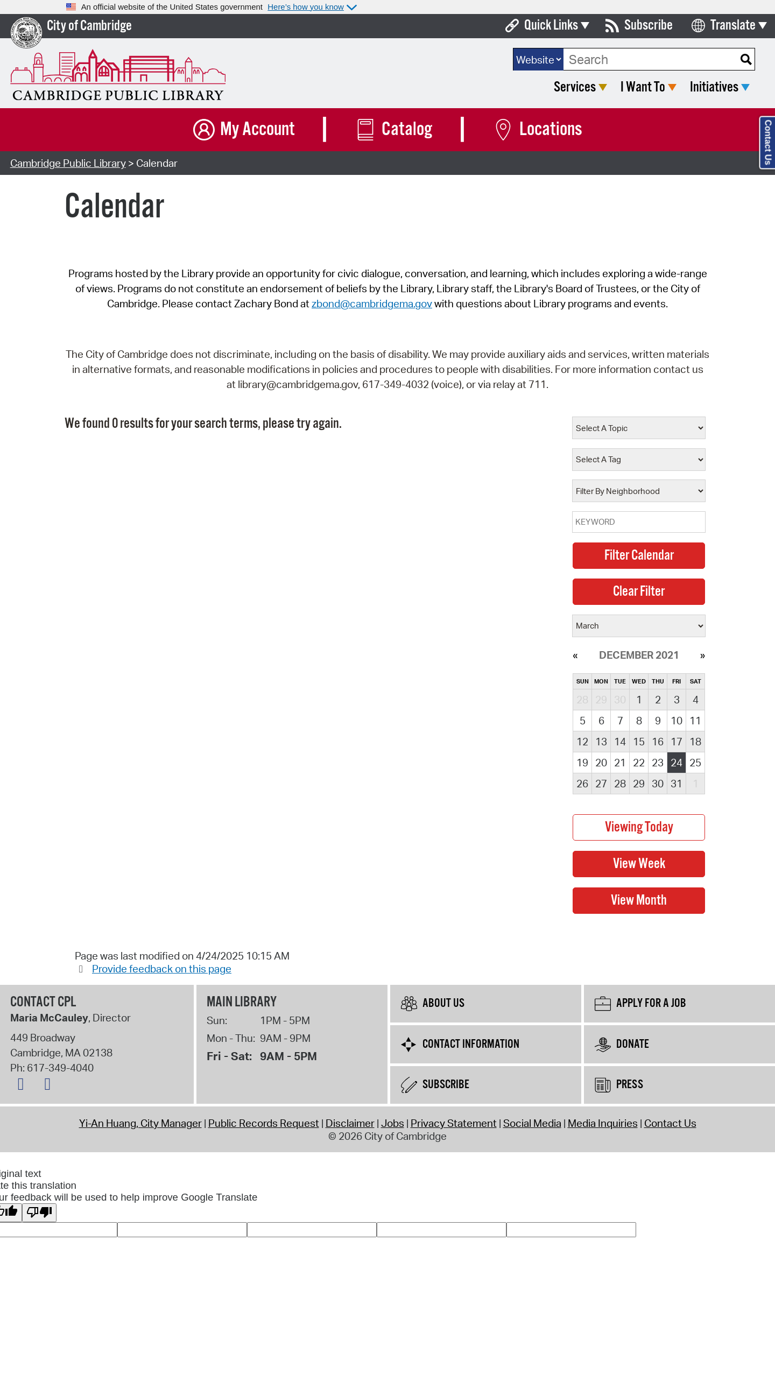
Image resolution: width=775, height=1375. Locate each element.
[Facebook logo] (23, 1086)
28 (620, 783)
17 (676, 741)
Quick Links (551, 25)
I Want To (643, 87)
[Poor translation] (39, 1212)
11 (695, 720)
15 (639, 741)
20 (601, 762)
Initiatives (714, 87)
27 (601, 783)
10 (676, 720)
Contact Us (670, 1123)
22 (639, 762)
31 (676, 783)
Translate (733, 25)
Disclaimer (350, 1123)
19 (582, 762)
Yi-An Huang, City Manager (140, 1123)
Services (575, 87)
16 (658, 741)
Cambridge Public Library (68, 163)
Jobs (392, 1123)
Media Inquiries (603, 1123)
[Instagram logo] (50, 1086)
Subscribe (648, 25)
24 (676, 762)
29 (639, 783)
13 (601, 741)
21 (620, 762)
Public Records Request (263, 1123)
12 (582, 741)
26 (582, 783)
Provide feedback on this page (161, 968)
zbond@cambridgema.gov (372, 303)
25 (695, 762)
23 (658, 762)
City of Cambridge (89, 26)
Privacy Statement (454, 1123)
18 (695, 741)
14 (620, 741)
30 (658, 783)
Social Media (532, 1123)
